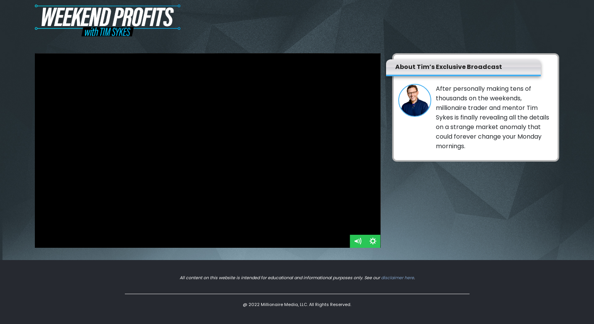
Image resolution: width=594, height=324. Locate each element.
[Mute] (357, 241)
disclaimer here (397, 278)
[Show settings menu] (373, 241)
